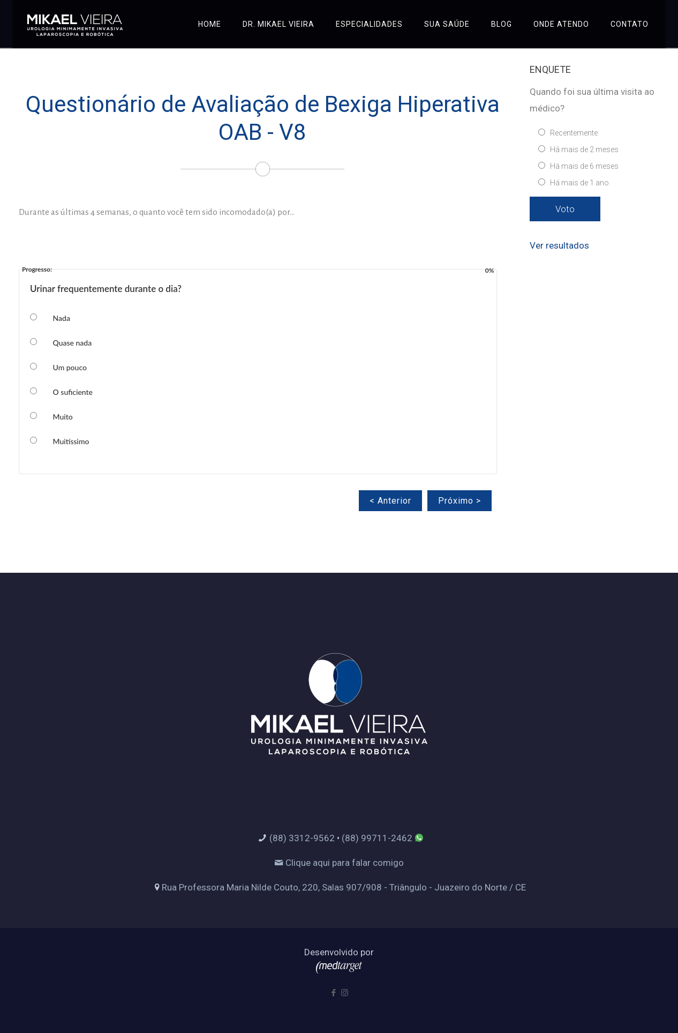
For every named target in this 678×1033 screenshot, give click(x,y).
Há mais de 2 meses (584, 149)
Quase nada (72, 342)
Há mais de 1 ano (579, 182)
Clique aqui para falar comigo (339, 862)
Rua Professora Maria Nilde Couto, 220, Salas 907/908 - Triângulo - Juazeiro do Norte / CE (344, 887)
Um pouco (70, 367)
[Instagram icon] (345, 993)
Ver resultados (559, 245)
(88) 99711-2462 (377, 838)
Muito (63, 416)
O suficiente (73, 391)
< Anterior (390, 501)
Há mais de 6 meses (584, 166)
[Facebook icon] (333, 993)
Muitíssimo (71, 441)
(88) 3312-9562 (302, 838)
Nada (61, 318)
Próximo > (459, 501)
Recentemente (574, 133)
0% (489, 267)
